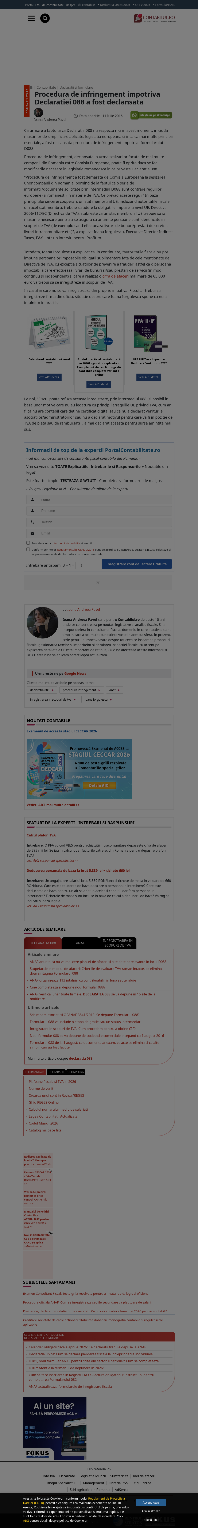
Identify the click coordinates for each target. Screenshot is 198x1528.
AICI (26, 1521)
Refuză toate (151, 1519)
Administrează (150, 1511)
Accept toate (151, 1502)
